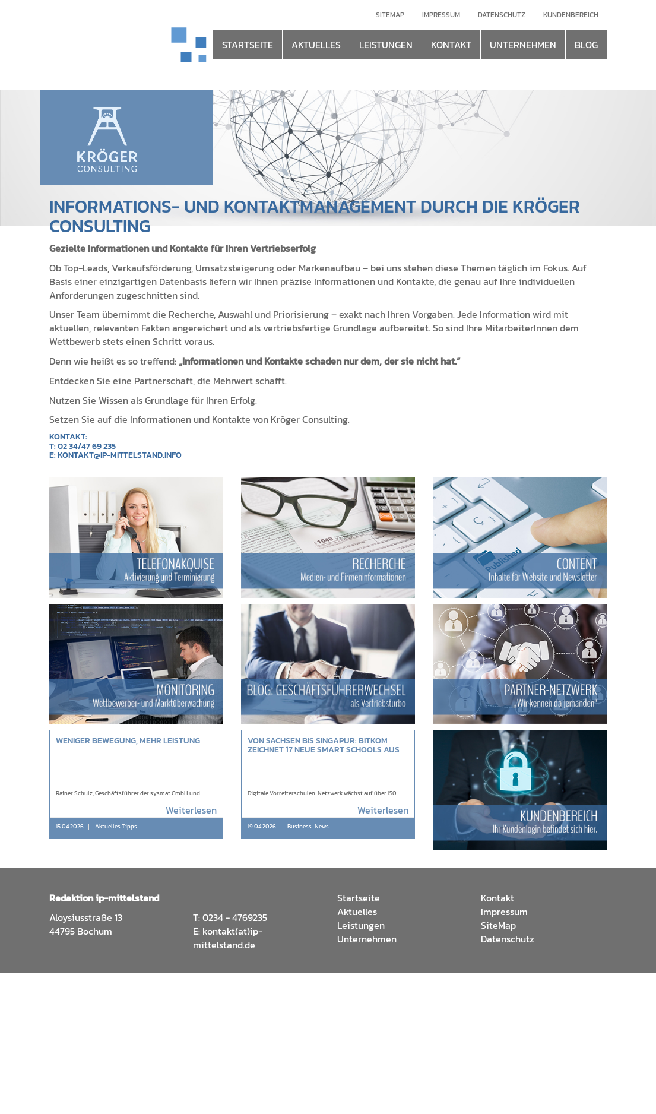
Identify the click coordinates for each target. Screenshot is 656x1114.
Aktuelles (357, 911)
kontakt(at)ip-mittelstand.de (227, 938)
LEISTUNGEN (386, 44)
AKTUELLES (316, 44)
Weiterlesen (191, 810)
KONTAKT (451, 44)
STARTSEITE (247, 44)
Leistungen (361, 925)
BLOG (586, 44)
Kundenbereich (570, 15)
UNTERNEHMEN (523, 44)
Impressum (441, 15)
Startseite (358, 898)
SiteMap (498, 925)
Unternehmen (367, 939)
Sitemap (390, 15)
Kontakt (497, 898)
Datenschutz (501, 15)
